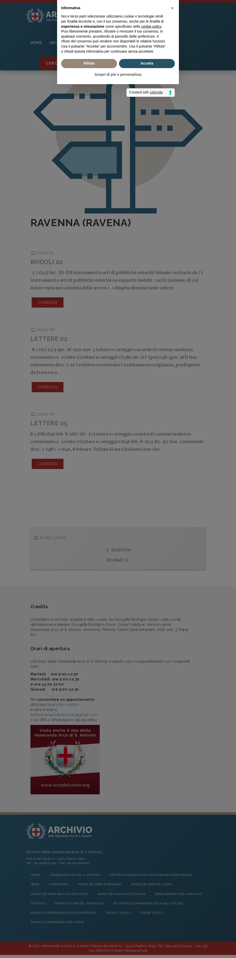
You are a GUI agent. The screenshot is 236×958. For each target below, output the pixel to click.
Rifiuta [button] (89, 500)
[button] (172, 445)
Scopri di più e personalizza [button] (118, 511)
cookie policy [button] (151, 463)
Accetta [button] (147, 500)
